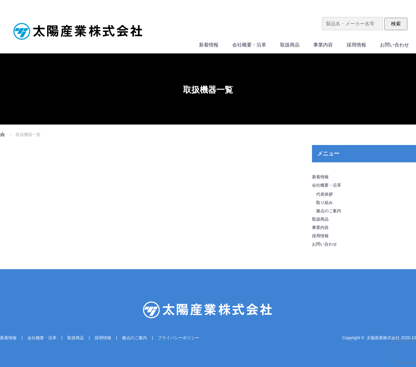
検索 (396, 23)
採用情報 (356, 45)
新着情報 (208, 45)
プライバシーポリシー (178, 338)
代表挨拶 (324, 194)
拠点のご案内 (328, 210)
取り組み (324, 202)
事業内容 (323, 45)
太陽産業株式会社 (383, 337)
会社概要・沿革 (249, 45)
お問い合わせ (394, 45)
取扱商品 (290, 45)
